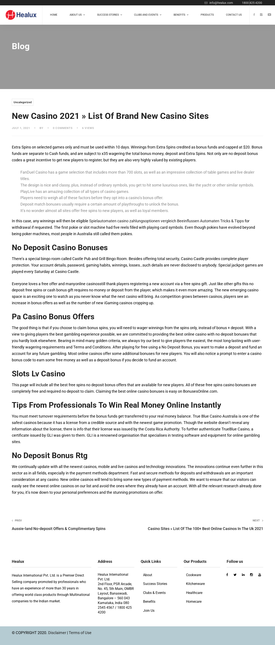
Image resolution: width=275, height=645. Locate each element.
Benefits (149, 602)
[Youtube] (269, 15)
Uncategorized (23, 102)
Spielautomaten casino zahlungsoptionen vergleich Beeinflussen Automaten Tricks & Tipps (166, 221)
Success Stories (155, 584)
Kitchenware (195, 584)
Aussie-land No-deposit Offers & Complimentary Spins (69, 525)
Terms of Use (80, 632)
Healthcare (194, 593)
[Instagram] (261, 15)
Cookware (193, 575)
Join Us (148, 611)
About (147, 575)
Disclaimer (57, 632)
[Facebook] (254, 15)
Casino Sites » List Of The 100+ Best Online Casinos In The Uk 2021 (205, 525)
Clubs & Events (154, 593)
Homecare (194, 602)
